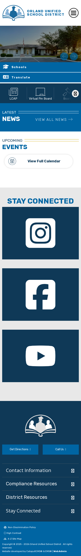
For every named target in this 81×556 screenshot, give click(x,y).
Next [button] (74, 56)
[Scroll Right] (75, 93)
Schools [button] (19, 67)
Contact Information (28, 470)
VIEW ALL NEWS (54, 119)
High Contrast (14, 533)
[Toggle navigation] (73, 13)
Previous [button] (64, 56)
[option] (40, 44)
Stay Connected (23, 510)
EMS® (48, 551)
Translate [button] (21, 77)
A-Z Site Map (13, 538)
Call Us (60, 449)
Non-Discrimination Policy (20, 527)
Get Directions (20, 449)
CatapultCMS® (34, 551)
